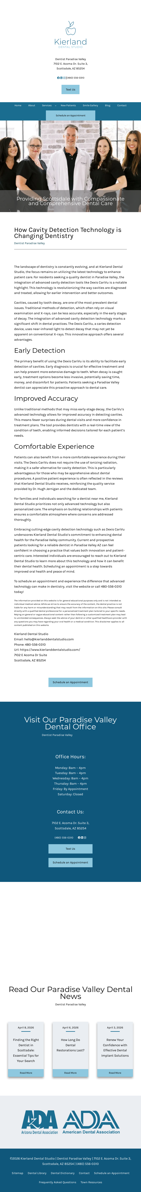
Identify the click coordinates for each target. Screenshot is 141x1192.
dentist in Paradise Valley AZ (80, 545)
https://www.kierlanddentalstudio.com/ (50, 650)
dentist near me (92, 499)
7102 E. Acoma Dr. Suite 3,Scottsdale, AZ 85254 (71, 63)
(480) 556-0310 (75, 77)
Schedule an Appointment (70, 682)
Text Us (70, 89)
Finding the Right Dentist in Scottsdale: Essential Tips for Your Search (26, 1050)
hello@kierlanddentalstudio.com (49, 639)
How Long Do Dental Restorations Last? (70, 1045)
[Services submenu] (55, 105)
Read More (26, 1072)
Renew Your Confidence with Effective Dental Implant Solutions (115, 1048)
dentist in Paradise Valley (99, 277)
